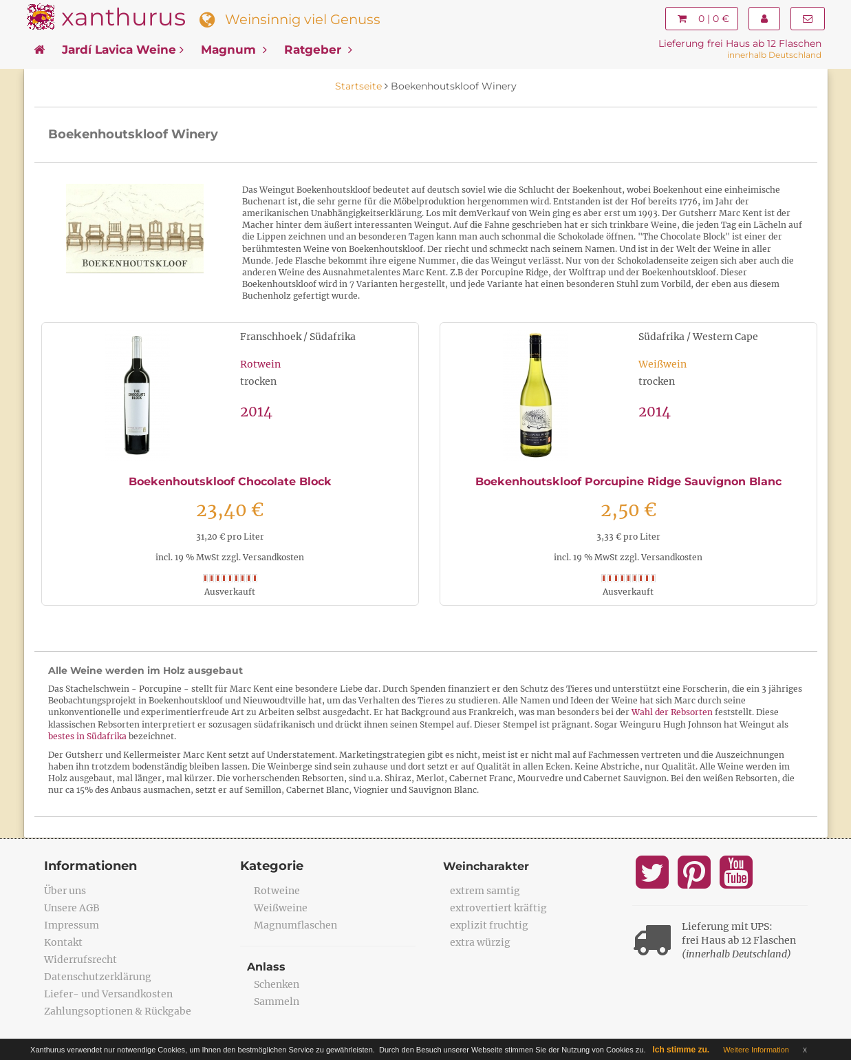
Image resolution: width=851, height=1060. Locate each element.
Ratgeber (318, 49)
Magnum (234, 49)
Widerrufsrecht (80, 959)
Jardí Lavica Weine (123, 49)
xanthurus (123, 17)
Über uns (65, 890)
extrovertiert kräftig (498, 908)
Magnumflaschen (295, 925)
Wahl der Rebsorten (672, 712)
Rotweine (277, 890)
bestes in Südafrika (87, 736)
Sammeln (276, 1001)
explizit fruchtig (489, 925)
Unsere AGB (72, 908)
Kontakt (63, 942)
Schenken (276, 984)
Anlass (266, 966)
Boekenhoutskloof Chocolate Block (230, 481)
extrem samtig (485, 890)
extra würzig (480, 942)
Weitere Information (756, 1050)
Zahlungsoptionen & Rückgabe (117, 1011)
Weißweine (281, 908)
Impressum (71, 925)
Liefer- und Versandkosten (108, 994)
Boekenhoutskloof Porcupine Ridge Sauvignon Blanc (628, 481)
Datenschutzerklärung (97, 977)
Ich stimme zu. (680, 1049)
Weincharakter (486, 866)
